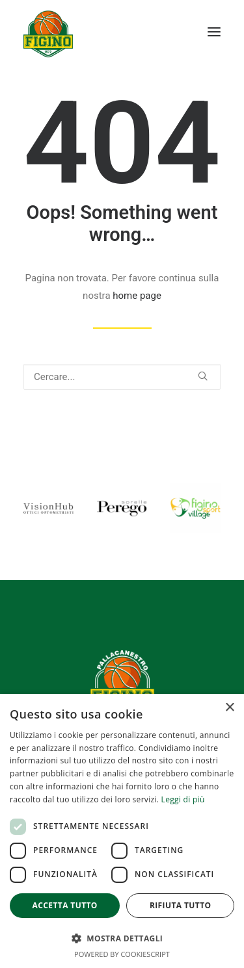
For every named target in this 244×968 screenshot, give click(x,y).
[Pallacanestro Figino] (48, 32)
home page (137, 295)
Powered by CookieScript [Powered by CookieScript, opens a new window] (122, 954)
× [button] (229, 708)
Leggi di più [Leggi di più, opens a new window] (183, 799)
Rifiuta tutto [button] (180, 905)
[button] (214, 32)
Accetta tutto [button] (65, 905)
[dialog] (122, 831)
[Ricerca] (122, 377)
